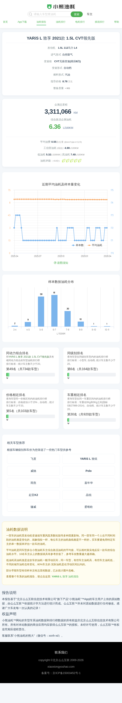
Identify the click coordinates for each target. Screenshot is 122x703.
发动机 (51, 47)
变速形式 (57, 67)
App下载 (22, 22)
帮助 (116, 22)
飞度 (33, 458)
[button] (7, 378)
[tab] (30, 365)
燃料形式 (58, 74)
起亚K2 (33, 494)
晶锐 (88, 494)
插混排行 (99, 22)
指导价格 (56, 81)
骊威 (33, 506)
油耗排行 (60, 22)
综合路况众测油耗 (61, 119)
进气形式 (56, 54)
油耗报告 (41, 22)
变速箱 (48, 61)
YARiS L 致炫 (88, 458)
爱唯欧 (88, 506)
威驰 (33, 470)
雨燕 (33, 482)
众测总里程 (61, 104)
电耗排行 (80, 22)
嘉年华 (88, 482)
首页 (5, 22)
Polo (89, 470)
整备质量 (58, 88)
